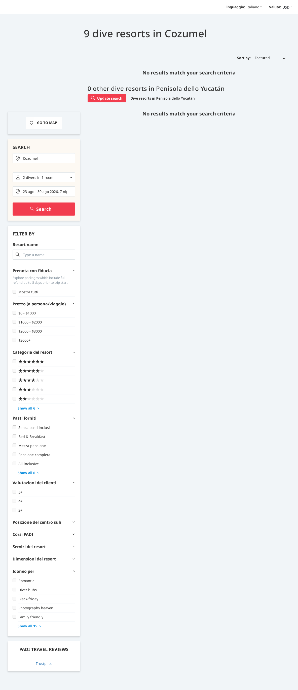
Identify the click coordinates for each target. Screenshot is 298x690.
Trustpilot (44, 663)
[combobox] (44, 158)
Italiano (254, 7)
